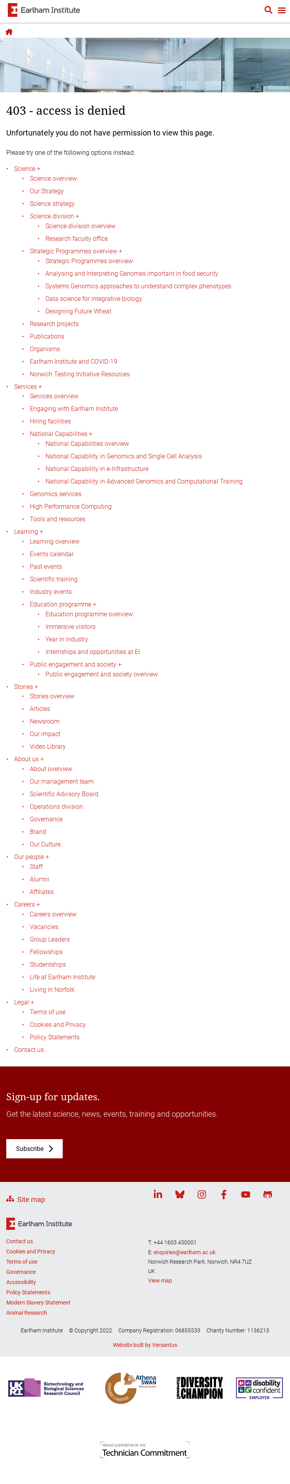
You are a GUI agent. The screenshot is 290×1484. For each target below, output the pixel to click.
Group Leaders (50, 939)
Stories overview (52, 696)
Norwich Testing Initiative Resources (80, 374)
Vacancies (44, 927)
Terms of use (47, 1012)
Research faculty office (76, 238)
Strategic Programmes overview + (76, 251)
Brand (38, 831)
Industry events (51, 591)
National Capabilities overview (87, 443)
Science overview (53, 178)
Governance (46, 819)
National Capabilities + (61, 434)
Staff (36, 866)
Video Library (48, 746)
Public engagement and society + (75, 664)
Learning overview (55, 541)
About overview (51, 769)
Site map (31, 1199)
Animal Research (26, 1312)
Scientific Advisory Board (64, 794)
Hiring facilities (50, 421)
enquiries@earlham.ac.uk (185, 1252)
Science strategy (52, 203)
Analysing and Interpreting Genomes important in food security (131, 273)
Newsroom (45, 721)
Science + (27, 168)
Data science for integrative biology (93, 298)
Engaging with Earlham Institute (74, 408)
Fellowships (46, 952)
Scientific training (54, 579)
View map (160, 1280)
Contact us (29, 1049)
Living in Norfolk (52, 989)
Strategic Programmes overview (89, 261)
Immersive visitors (70, 626)
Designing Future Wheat (78, 311)
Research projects (54, 324)
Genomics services (56, 494)
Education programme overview (89, 614)
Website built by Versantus (145, 1345)
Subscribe (30, 1148)
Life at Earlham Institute (62, 977)
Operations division (56, 806)
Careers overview (53, 914)
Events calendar (52, 554)
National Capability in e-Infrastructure (97, 469)
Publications (47, 336)
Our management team (62, 781)
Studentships (48, 964)
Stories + (26, 687)
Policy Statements (55, 1037)
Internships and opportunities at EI (92, 652)
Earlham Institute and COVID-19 (73, 361)
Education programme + (63, 604)
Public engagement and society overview (101, 674)
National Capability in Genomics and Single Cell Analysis (123, 456)
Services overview (54, 396)
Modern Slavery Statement (38, 1302)
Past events (46, 566)
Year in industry (66, 639)
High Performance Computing (71, 506)
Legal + (24, 1002)
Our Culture (45, 844)
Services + (28, 386)
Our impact (45, 734)
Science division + (54, 216)
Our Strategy (47, 191)
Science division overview (80, 226)
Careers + (27, 904)
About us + (29, 759)
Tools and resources (57, 519)
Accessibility (21, 1282)
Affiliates (42, 892)
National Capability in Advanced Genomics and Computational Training (144, 481)
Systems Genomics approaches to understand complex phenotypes (138, 286)
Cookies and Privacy (58, 1024)
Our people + (31, 857)
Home (8, 32)
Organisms (45, 349)
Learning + (28, 531)
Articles (40, 709)
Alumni (39, 879)
